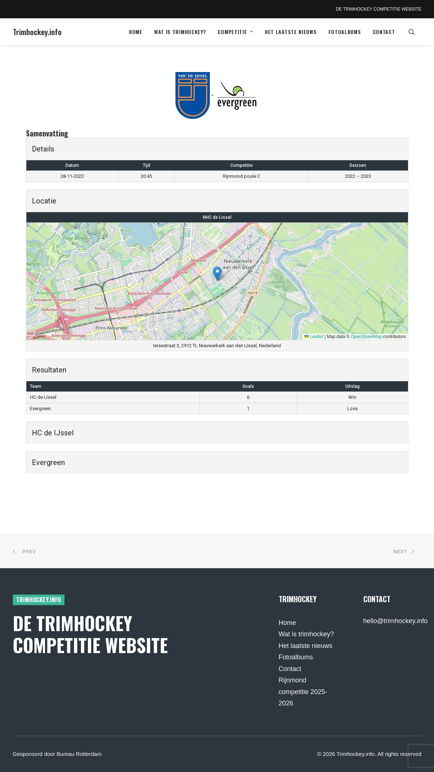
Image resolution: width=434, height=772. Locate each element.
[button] (415, 31)
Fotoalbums (345, 31)
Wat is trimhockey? (180, 31)
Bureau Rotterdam (79, 754)
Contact (384, 31)
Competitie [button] (235, 31)
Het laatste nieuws (291, 31)
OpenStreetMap (366, 336)
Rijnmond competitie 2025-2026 (303, 692)
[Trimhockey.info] (37, 31)
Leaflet (313, 336)
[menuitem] (136, 31)
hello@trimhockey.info (395, 621)
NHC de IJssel (217, 217)
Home (135, 31)
